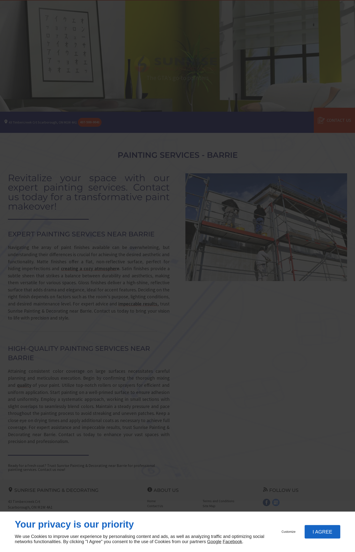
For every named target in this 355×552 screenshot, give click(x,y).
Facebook (232, 541)
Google (214, 541)
